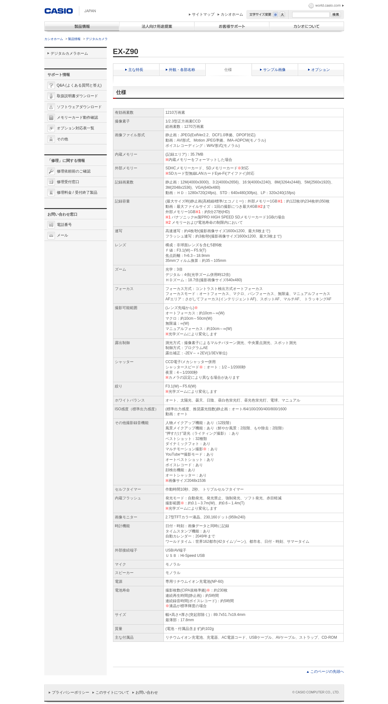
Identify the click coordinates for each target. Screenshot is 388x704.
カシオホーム (232, 14)
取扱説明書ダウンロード (77, 96)
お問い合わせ (146, 692)
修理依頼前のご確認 (74, 171)
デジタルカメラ (97, 39)
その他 (62, 139)
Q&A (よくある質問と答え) (79, 85)
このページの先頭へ (327, 671)
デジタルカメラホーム (69, 53)
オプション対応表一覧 (75, 128)
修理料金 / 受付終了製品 (77, 192)
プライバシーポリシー (70, 692)
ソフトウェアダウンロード (79, 107)
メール (62, 235)
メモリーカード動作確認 (77, 117)
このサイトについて (112, 692)
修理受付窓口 (68, 182)
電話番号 (64, 224)
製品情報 (74, 39)
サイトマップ (203, 14)
